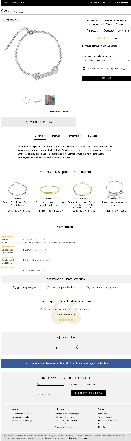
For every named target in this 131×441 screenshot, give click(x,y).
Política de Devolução (20, 424)
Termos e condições (107, 417)
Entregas (92, 136)
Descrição (40, 136)
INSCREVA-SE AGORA (88, 393)
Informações (62, 408)
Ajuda (14, 408)
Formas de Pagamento (65, 424)
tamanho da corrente (103, 56)
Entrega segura (24, 287)
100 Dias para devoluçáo (62, 287)
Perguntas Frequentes (65, 427)
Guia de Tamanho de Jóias (66, 420)
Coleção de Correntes (64, 417)
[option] (37, 3)
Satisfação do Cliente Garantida (66, 279)
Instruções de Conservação (67, 414)
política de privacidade (77, 438)
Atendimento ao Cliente (21, 414)
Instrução (57, 136)
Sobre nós (102, 414)
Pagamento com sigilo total (103, 287)
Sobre (101, 408)
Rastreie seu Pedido (20, 417)
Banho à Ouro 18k (62, 157)
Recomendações (105, 424)
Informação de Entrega (21, 420)
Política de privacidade (108, 420)
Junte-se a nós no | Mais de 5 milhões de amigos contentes (66, 363)
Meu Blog (102, 427)
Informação (75, 136)
